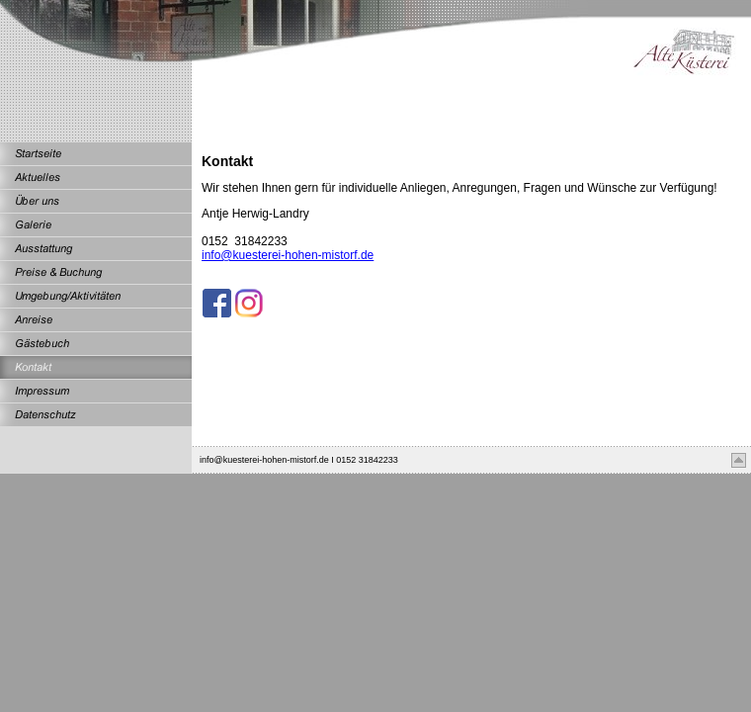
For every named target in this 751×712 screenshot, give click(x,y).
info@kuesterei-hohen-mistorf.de (288, 255)
